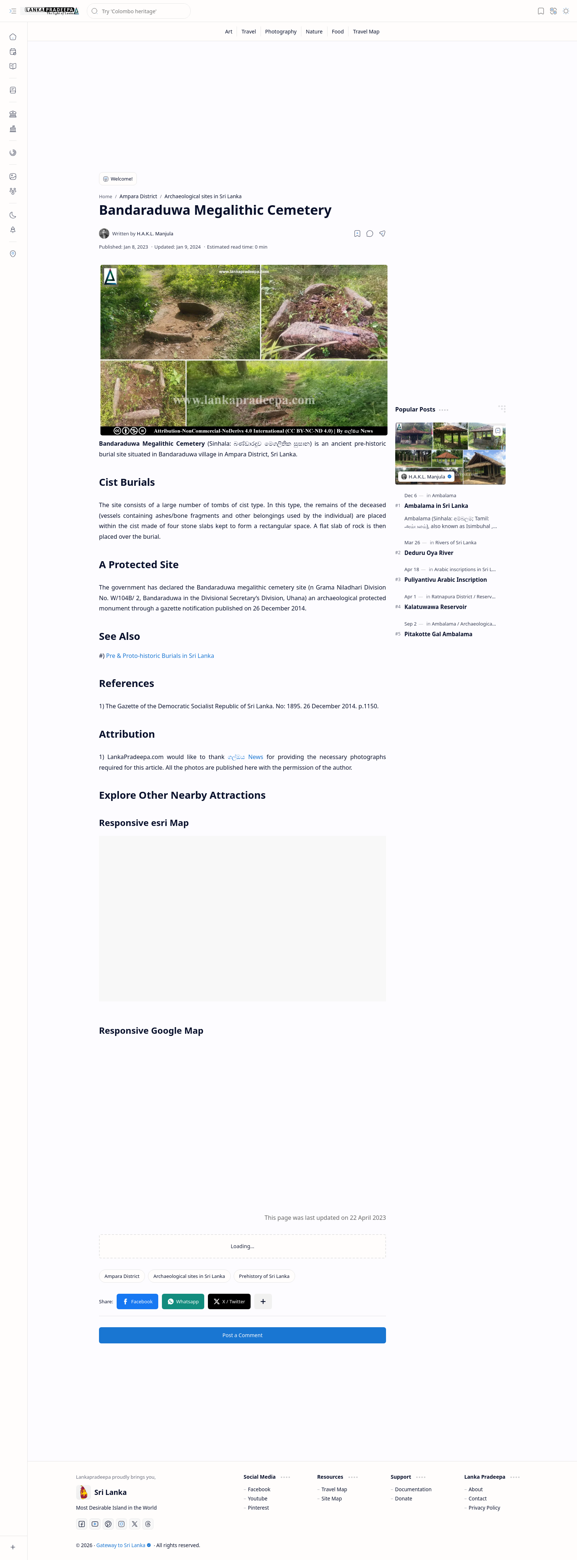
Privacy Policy (484, 1507)
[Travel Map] (366, 31)
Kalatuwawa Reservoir (435, 606)
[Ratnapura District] (453, 596)
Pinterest (258, 1507)
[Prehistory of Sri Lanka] (264, 1276)
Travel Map (334, 1489)
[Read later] (357, 233)
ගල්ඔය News (245, 757)
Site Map (332, 1498)
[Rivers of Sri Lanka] (456, 542)
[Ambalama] (444, 495)
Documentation (413, 1489)
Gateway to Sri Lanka (123, 1545)
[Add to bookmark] (498, 430)
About (475, 1489)
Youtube (258, 1498)
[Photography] (281, 31)
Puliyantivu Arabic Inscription (445, 579)
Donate (404, 1498)
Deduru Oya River (428, 552)
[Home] (13, 36)
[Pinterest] (108, 1523)
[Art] (229, 31)
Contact (477, 1498)
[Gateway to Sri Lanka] (49, 11)
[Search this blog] (138, 11)
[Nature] (314, 31)
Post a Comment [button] (243, 1335)
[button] (12, 11)
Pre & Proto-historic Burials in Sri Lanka (160, 656)
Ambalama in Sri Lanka (436, 505)
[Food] (338, 31)
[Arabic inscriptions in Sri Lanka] (470, 569)
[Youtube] (94, 1523)
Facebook (259, 1489)
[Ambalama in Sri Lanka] (450, 454)
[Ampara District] (122, 1276)
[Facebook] (81, 1523)
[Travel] (249, 31)
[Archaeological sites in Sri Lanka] (189, 1276)
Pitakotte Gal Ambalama (438, 634)
